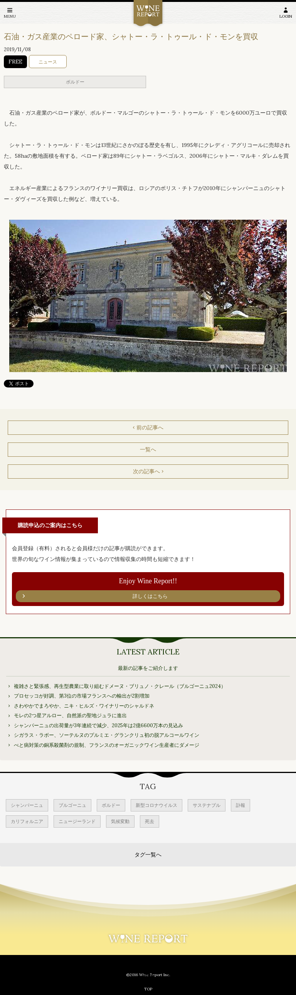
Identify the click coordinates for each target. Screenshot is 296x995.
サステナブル (206, 805)
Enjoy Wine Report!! (148, 590)
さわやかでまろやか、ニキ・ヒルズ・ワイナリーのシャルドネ (84, 706)
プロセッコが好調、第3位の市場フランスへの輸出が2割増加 (82, 696)
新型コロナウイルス (156, 805)
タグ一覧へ (148, 854)
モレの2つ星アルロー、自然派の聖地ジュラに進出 (70, 715)
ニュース (48, 62)
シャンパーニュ (27, 805)
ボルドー (75, 82)
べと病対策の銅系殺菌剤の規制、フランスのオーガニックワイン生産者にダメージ (106, 745)
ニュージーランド (77, 821)
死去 (149, 821)
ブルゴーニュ (72, 805)
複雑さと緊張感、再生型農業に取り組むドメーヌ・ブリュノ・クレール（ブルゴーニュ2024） (120, 686)
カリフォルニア (27, 821)
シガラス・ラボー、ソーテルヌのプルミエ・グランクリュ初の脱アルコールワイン (106, 735)
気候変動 (120, 821)
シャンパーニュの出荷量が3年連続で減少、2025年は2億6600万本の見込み (98, 725)
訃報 (240, 805)
